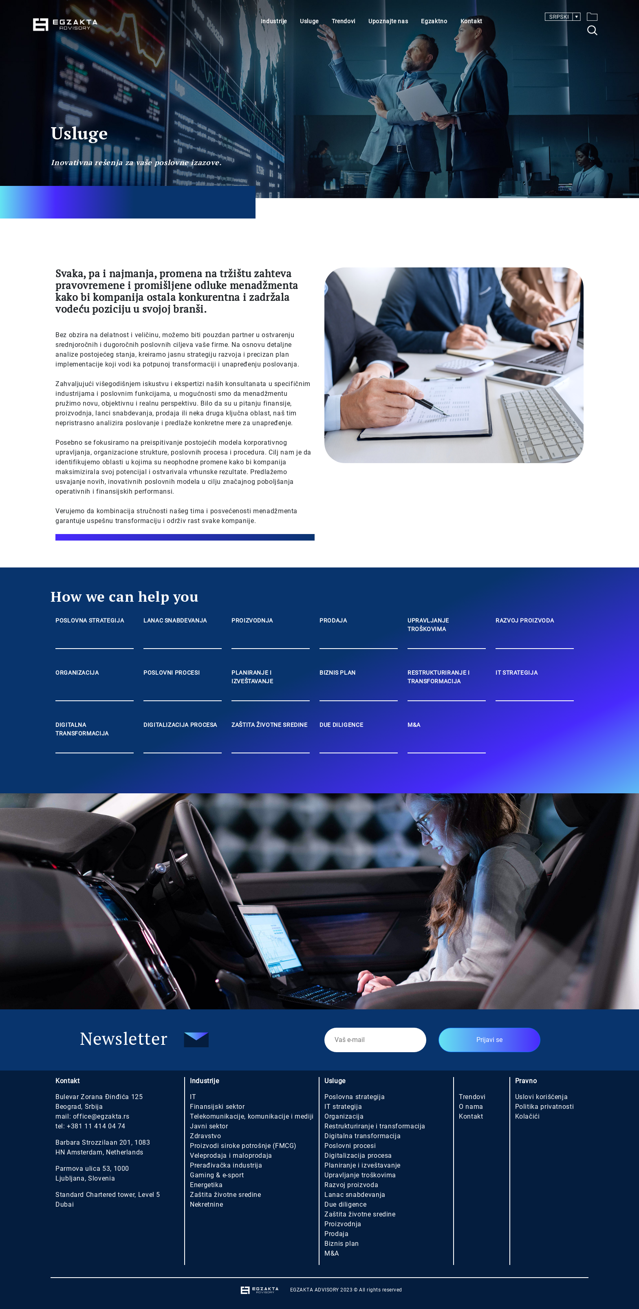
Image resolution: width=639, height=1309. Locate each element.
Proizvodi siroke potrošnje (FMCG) (243, 1146)
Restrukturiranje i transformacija (374, 1126)
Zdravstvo (205, 1136)
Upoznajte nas (388, 21)
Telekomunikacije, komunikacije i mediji (252, 1116)
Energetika (206, 1185)
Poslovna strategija (354, 1097)
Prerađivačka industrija (226, 1165)
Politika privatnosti (544, 1106)
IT (193, 1097)
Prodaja (336, 1234)
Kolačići (527, 1116)
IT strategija (343, 1106)
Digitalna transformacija (362, 1136)
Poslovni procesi (350, 1146)
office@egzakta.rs (101, 1116)
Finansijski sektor (217, 1106)
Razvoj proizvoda (351, 1185)
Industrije (274, 21)
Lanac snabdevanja (355, 1195)
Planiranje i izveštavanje (362, 1165)
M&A (331, 1253)
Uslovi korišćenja (541, 1097)
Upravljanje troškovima (360, 1175)
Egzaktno (434, 21)
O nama (471, 1106)
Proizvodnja (342, 1224)
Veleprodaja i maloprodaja (231, 1155)
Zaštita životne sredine (225, 1195)
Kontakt (472, 21)
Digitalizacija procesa (358, 1155)
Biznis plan (341, 1243)
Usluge (309, 21)
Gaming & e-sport (217, 1175)
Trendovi (343, 21)
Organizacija (344, 1116)
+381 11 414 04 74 (96, 1126)
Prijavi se (489, 1040)
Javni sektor (209, 1126)
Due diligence (345, 1204)
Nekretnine (206, 1204)
